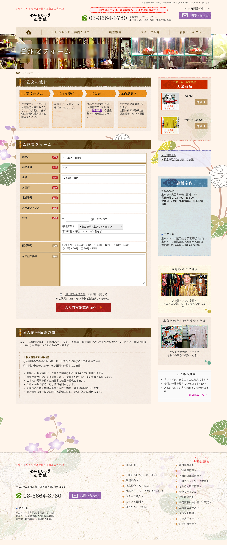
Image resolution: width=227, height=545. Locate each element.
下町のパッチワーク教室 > (194, 486)
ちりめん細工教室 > (190, 491)
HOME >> (131, 470)
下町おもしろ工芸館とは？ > (142, 480)
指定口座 (97, 110)
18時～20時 (71, 248)
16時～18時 (122, 244)
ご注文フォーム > (189, 523)
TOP (18, 73)
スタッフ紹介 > (134, 501)
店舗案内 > (132, 485)
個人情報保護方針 (31, 113)
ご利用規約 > (186, 502)
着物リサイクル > (189, 497)
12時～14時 (84, 244)
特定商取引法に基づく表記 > (195, 507)
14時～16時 (103, 244)
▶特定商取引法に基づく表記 (177, 159)
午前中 (69, 244)
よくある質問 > (134, 507)
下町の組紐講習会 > (190, 481)
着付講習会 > (186, 470)
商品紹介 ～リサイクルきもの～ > (145, 496)
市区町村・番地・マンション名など (82, 231)
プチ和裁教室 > (187, 475)
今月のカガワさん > (137, 512)
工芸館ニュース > (189, 513)
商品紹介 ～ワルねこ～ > (140, 491)
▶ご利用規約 (168, 155)
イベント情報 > (187, 518)
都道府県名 (69, 226)
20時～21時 (90, 248)
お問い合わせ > (187, 529)
